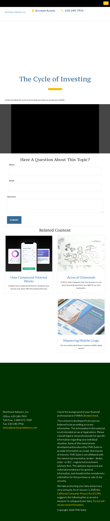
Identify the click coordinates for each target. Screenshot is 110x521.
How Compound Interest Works (28, 279)
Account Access (43, 10)
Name (11, 164)
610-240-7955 (72, 10)
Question (11, 196)
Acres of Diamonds (81, 277)
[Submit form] (14, 220)
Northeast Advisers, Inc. (15, 12)
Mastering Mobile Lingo (81, 340)
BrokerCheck (91, 415)
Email (11, 180)
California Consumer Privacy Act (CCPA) (79, 493)
